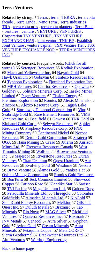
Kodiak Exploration (77, 68)
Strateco (80, 137)
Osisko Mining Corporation (25, 174)
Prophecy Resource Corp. (46, 128)
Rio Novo (31, 212)
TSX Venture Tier (69, 45)
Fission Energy (65, 96)
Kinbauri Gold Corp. (19, 123)
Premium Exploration (20, 100)
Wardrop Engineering (49, 239)
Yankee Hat (75, 170)
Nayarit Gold (68, 72)
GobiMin (41, 77)
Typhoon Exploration (24, 82)
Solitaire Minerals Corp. (43, 91)
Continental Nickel (53, 133)
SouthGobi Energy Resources (26, 202)
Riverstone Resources (54, 156)
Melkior (64, 202)
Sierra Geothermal (17, 235)
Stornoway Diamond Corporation (44, 110)
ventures (11, 31)
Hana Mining (28, 142)
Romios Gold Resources (74, 174)
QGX (6, 142)
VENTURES (70, 31)
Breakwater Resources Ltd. (61, 235)
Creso (50, 142)
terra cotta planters (56, 26)
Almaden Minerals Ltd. (45, 198)
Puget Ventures (33, 96)
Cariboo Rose (31, 184)
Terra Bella (84, 26)
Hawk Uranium (15, 77)
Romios (50, 100)
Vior (81, 110)
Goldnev (9, 91)
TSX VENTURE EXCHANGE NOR (48, 47)
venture (27, 31)
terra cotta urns (25, 26)
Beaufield (38, 119)
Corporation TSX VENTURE (26, 36)
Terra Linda (25, 22)
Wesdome (64, 165)
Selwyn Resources (58, 123)
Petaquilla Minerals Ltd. (27, 193)
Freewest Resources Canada (49, 147)
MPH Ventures (19, 86)
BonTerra (15, 179)
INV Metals (12, 221)
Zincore (8, 105)
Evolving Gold (37, 165)
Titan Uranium (35, 161)
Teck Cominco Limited (48, 179)
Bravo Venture (19, 170)
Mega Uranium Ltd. (49, 188)
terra (54, 17)
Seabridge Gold (15, 114)
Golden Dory (83, 188)
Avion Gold (26, 226)
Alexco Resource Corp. (40, 105)
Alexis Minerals (76, 100)
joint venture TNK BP (55, 40)
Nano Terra (47, 22)
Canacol (34, 221)
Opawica (81, 86)
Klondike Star (60, 184)
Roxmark (76, 216)
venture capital (39, 45)
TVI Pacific (17, 188)
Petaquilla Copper (38, 230)
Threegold (62, 193)
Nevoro (84, 165)
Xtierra (67, 142)
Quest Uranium (66, 161)
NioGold (77, 198)
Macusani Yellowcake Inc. (29, 72)
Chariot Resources (53, 86)
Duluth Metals (37, 207)
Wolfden (43, 151)
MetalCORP (69, 230)
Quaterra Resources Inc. (43, 216)
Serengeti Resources (37, 68)
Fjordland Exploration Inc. (71, 82)
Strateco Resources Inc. (74, 77)
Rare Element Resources (54, 114)
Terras (43, 17)
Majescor (22, 156)
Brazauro (63, 207)
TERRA (68, 17)
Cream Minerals (55, 226)
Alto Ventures (13, 239)
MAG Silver (56, 212)
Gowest (59, 119)
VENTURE (46, 31)
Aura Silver (56, 221)
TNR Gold (80, 119)
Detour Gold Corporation (46, 137)
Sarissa (84, 184)
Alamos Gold (48, 170)
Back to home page (18, 248)
